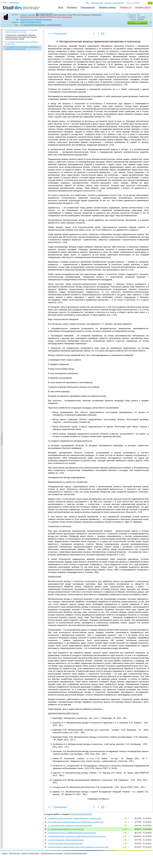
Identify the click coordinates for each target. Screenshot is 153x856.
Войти (5, 2)
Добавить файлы (107, 7)
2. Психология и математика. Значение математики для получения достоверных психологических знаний (21, 37)
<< (49, 33)
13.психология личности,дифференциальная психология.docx (72, 833)
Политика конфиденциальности (75, 853)
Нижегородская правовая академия (36, 20)
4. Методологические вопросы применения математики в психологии (22, 48)
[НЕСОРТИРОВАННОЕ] (30, 22)
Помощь (5, 853)
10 (123, 829)
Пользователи (88, 7)
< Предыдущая (59, 33)
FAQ (87, 3)
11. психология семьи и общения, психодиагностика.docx (70, 826)
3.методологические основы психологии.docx (65, 843)
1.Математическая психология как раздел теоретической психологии (21, 31)
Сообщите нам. (67, 17)
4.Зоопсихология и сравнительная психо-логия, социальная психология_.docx (78, 847)
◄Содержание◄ (2, 70)
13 (123, 836)
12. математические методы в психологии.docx (66, 829)
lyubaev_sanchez (27, 15)
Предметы (72, 7)
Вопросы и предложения (114, 3)
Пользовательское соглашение (52, 853)
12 (123, 847)
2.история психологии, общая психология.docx (66, 840)
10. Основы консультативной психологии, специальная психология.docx (76, 822)
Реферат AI (125, 7)
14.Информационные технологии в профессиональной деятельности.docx (77, 836)
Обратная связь (97, 3)
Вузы (60, 7)
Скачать (137, 22)
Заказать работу (143, 7)
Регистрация (14, 2)
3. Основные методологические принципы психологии (21, 43)
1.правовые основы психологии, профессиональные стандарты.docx (74, 818)
